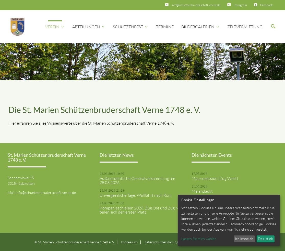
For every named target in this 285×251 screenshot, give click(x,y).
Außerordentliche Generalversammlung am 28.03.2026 (137, 180)
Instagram (240, 5)
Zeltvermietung (245, 26)
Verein (55, 26)
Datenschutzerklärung (161, 242)
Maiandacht (202, 191)
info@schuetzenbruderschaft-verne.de (195, 5)
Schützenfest (130, 26)
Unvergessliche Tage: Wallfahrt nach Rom (136, 195)
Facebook (266, 5)
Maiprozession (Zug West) (215, 178)
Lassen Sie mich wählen (199, 238)
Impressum (129, 242)
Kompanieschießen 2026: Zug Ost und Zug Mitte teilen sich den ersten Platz (142, 210)
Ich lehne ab (244, 238)
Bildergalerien (200, 26)
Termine (165, 26)
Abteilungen (88, 26)
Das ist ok (265, 238)
